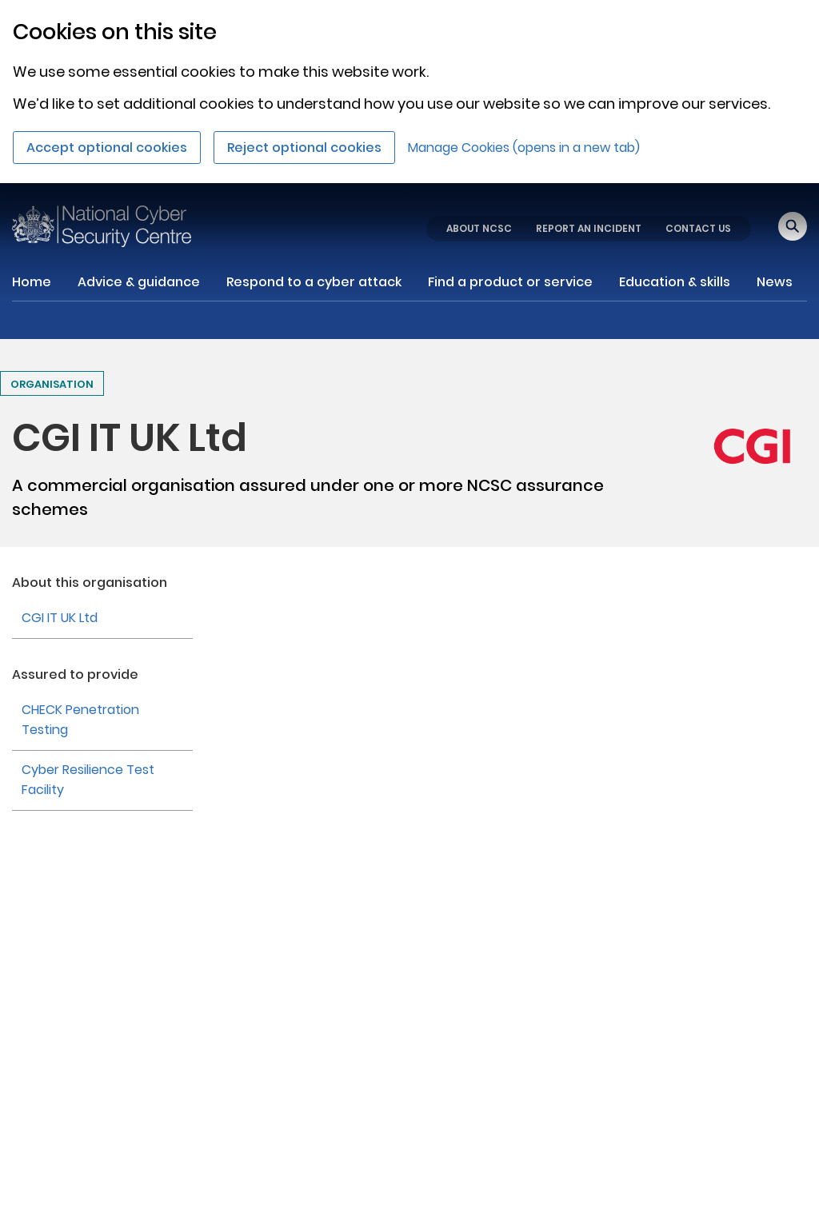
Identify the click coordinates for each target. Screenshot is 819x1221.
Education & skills (674, 282)
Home (31, 282)
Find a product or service (510, 282)
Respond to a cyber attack (314, 282)
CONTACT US (698, 228)
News (775, 282)
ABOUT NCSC (479, 228)
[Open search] (792, 226)
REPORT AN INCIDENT (588, 228)
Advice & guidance (139, 282)
